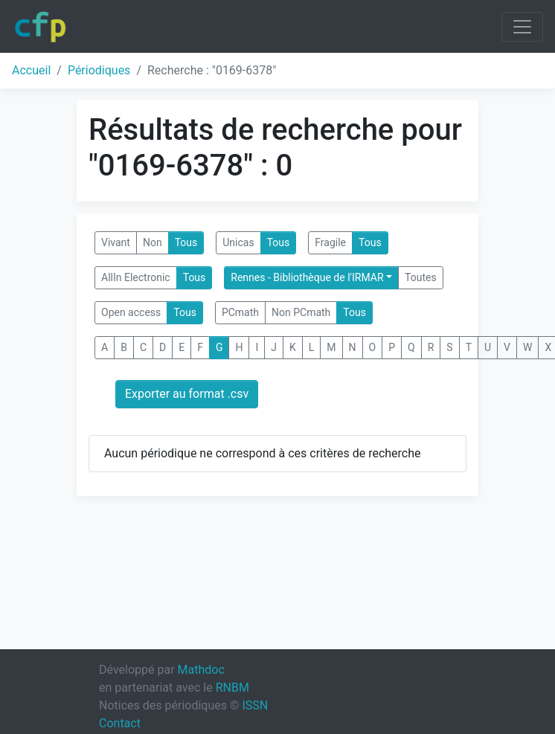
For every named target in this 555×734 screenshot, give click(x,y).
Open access (131, 312)
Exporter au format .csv (186, 394)
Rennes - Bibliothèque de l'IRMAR (307, 277)
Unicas (238, 242)
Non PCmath (301, 312)
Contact (120, 723)
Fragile (330, 242)
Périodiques (99, 70)
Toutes (421, 277)
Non (152, 242)
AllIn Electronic (135, 277)
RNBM (232, 687)
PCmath (240, 312)
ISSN (255, 705)
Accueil (31, 70)
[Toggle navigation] (522, 27)
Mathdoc (201, 670)
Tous (186, 242)
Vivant (115, 242)
